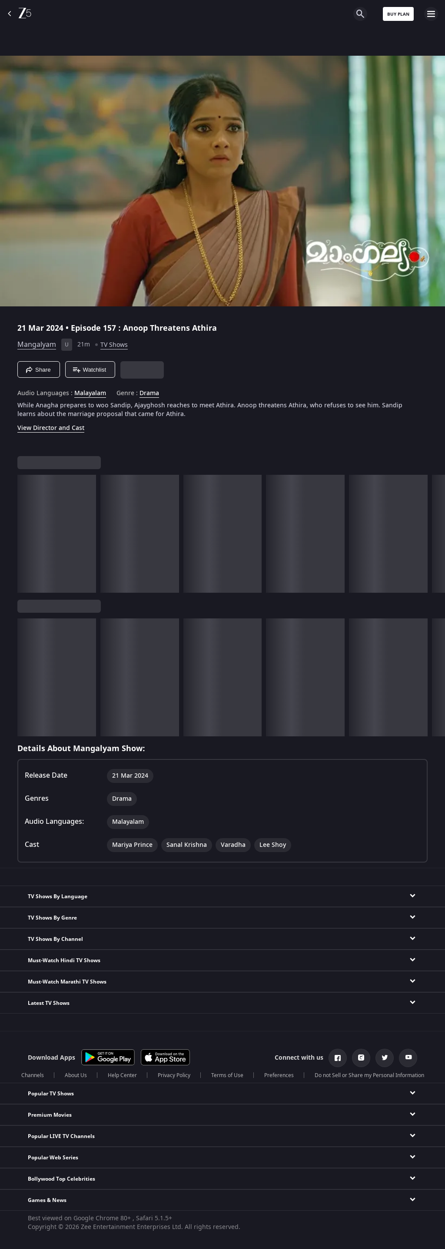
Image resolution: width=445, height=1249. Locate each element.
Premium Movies (50, 1115)
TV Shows (114, 344)
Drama (149, 393)
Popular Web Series (53, 1157)
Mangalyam (36, 344)
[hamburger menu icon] (431, 14)
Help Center (122, 1075)
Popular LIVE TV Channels (61, 1136)
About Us (76, 1075)
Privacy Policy (174, 1075)
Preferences (279, 1075)
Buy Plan (398, 14)
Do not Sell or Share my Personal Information (369, 1075)
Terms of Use (227, 1075)
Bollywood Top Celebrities (61, 1179)
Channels (32, 1075)
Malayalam (90, 393)
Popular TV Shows (51, 1093)
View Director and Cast (50, 428)
